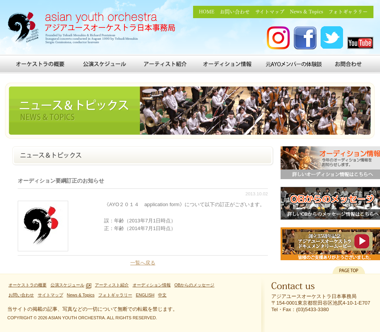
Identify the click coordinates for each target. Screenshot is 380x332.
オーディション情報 (228, 64)
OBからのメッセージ (194, 285)
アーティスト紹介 (165, 64)
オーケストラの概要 (40, 64)
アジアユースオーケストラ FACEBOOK (305, 38)
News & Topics (306, 11)
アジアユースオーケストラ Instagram (278, 38)
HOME (206, 11)
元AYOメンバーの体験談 (293, 64)
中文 (162, 295)
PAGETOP (349, 270)
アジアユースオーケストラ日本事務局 (94, 29)
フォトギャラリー (348, 11)
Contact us (293, 287)
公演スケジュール (105, 64)
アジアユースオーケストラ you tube (360, 43)
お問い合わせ (235, 11)
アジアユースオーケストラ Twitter (332, 38)
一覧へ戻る (142, 263)
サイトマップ (269, 11)
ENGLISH (145, 295)
